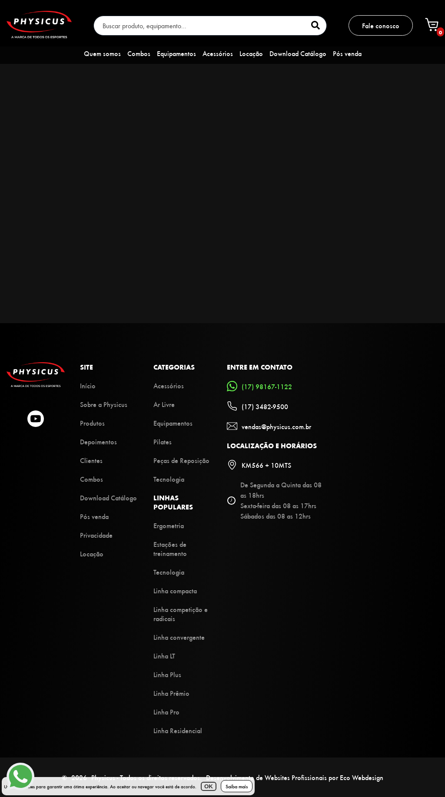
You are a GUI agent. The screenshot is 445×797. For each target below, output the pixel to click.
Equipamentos (176, 53)
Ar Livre (164, 404)
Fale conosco (380, 25)
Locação (251, 53)
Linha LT (164, 655)
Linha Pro (166, 711)
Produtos (92, 422)
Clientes (91, 460)
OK (208, 786)
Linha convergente (179, 637)
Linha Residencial (177, 730)
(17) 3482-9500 (257, 406)
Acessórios (218, 53)
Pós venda (347, 53)
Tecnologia (168, 478)
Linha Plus (167, 674)
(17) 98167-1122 (259, 386)
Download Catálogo (297, 53)
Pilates (162, 441)
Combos (138, 53)
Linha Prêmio (171, 693)
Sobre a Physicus (103, 404)
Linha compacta (175, 590)
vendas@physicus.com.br (269, 426)
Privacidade (96, 534)
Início (88, 385)
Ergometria (168, 525)
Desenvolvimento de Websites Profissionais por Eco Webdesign (294, 777)
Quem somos (102, 53)
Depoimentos (98, 441)
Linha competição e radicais (180, 614)
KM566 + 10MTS (259, 465)
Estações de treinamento (170, 548)
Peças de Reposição (181, 460)
